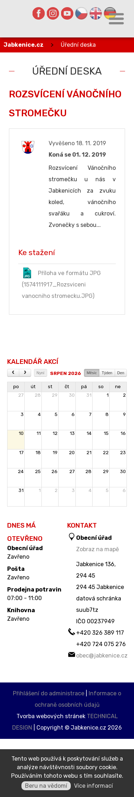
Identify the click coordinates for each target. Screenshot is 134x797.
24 (21, 471)
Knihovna (21, 610)
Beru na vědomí (46, 785)
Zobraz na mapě (97, 549)
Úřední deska (78, 44)
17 (21, 452)
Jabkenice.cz (24, 44)
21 (88, 452)
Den (120, 373)
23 (123, 452)
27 (21, 395)
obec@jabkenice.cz (102, 655)
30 (72, 395)
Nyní (40, 373)
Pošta (16, 569)
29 (55, 395)
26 (54, 471)
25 (38, 471)
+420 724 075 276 (101, 644)
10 (21, 433)
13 (72, 433)
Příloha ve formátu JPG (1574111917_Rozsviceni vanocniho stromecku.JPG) (61, 283)
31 (88, 395)
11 (38, 433)
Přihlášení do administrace (48, 693)
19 (55, 452)
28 (38, 395)
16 (123, 433)
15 (106, 433)
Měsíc (91, 373)
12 (55, 433)
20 (72, 452)
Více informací (93, 785)
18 (38, 452)
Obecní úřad (25, 548)
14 (88, 433)
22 (106, 452)
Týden (107, 373)
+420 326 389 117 (100, 632)
